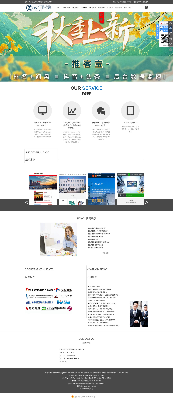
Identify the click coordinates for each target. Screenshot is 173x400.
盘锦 (82, 378)
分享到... (166, 30)
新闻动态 (101, 7)
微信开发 (92, 7)
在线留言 (167, 27)
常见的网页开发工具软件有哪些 (98, 323)
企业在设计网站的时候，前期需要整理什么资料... (104, 325)
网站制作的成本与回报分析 (97, 228)
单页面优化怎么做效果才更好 (97, 292)
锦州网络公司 (104, 373)
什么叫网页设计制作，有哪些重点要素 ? (101, 314)
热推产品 (65, 378)
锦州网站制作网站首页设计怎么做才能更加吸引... (104, 295)
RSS (128, 2)
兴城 (99, 378)
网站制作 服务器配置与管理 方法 (98, 242)
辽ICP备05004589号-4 (75, 375)
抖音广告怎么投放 (94, 286)
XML (132, 2)
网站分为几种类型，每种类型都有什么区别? (102, 303)
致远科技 (66, 7)
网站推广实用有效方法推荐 (96, 300)
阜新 (78, 378)
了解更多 (105, 253)
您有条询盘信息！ (141, 2)
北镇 (85, 378)
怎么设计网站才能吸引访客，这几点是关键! (102, 298)
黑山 (109, 378)
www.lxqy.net (71, 355)
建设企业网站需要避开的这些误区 (99, 317)
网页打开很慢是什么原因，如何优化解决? (101, 320)
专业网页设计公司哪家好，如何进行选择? (101, 311)
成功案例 (110, 7)
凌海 (91, 378)
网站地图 (123, 2)
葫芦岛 (96, 378)
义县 (88, 378)
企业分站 (116, 2)
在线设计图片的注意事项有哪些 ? (99, 306)
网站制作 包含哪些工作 (95, 245)
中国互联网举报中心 (86, 389)
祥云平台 (94, 375)
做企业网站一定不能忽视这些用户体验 (100, 309)
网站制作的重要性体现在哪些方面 (99, 234)
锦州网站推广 (113, 373)
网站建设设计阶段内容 (95, 247)
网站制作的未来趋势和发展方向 (98, 231)
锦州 (106, 378)
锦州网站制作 (95, 373)
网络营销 (84, 7)
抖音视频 (118, 7)
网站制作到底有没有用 (95, 236)
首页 (58, 7)
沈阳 (103, 378)
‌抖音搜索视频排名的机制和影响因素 (99, 289)
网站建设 (75, 7)
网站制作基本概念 (94, 239)
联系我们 (127, 7)
